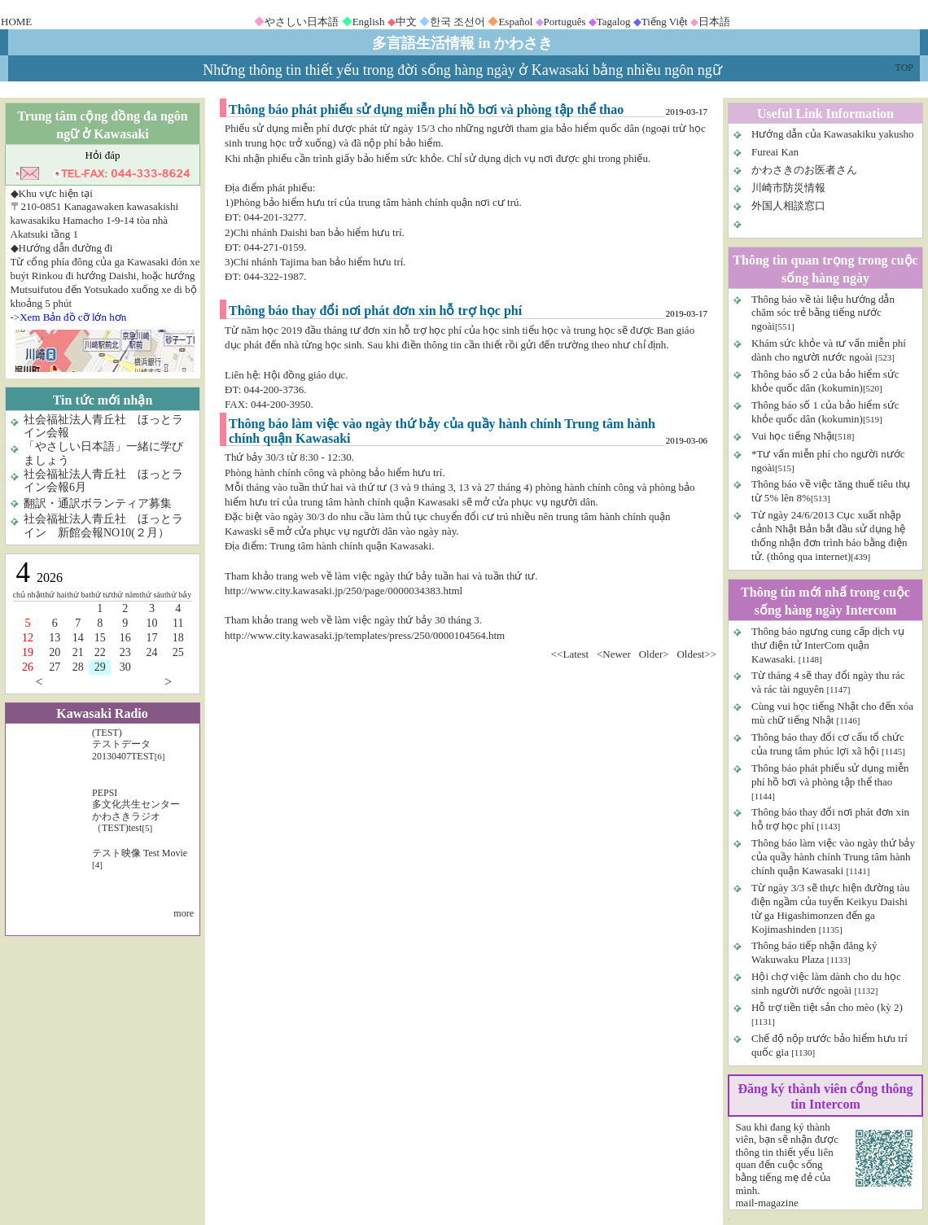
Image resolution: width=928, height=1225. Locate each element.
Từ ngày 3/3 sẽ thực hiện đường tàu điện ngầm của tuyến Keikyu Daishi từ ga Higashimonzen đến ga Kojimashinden (830, 908)
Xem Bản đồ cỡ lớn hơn (73, 317)
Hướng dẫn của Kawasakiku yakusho (832, 134)
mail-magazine (767, 1203)
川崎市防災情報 (788, 188)
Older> (654, 654)
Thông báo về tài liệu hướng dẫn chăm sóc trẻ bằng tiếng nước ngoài (823, 313)
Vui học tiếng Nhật (792, 436)
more (183, 913)
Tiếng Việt (664, 21)
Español (515, 21)
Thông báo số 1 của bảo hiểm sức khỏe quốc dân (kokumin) (825, 412)
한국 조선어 (457, 21)
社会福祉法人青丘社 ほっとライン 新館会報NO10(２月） (103, 526)
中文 (406, 21)
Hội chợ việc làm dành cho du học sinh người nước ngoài (826, 983)
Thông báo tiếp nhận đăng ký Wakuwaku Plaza (814, 952)
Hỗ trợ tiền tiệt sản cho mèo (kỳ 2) (827, 1007)
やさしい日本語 (302, 21)
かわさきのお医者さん (804, 170)
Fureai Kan (775, 152)
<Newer (614, 654)
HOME (16, 21)
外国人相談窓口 (788, 205)
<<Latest (570, 654)
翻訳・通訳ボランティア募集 (98, 503)
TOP (904, 67)
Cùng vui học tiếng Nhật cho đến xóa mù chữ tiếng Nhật (832, 713)
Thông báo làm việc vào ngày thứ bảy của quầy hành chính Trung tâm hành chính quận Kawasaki (833, 857)
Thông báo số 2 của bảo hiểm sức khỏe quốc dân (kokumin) (825, 381)
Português (565, 21)
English (368, 21)
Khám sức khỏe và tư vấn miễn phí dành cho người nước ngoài (828, 350)
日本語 (714, 21)
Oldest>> (696, 654)
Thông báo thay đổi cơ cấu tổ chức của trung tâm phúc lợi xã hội (827, 744)
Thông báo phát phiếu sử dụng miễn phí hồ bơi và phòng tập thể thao (830, 775)
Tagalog (614, 21)
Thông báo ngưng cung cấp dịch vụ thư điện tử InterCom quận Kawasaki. (827, 645)
